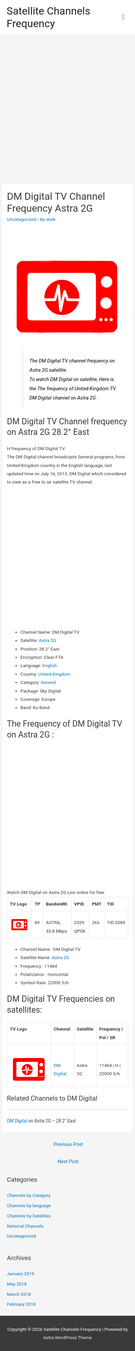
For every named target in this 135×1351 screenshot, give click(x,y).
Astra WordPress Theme (67, 1337)
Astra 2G (47, 640)
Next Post (68, 1161)
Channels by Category (28, 1195)
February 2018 (21, 1304)
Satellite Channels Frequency (48, 17)
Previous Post (68, 1144)
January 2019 (20, 1273)
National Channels (25, 1226)
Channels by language (29, 1205)
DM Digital (17, 1120)
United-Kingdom (54, 674)
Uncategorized (21, 219)
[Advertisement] (67, 106)
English (49, 665)
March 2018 (19, 1294)
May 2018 (17, 1284)
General (48, 682)
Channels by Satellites (29, 1215)
